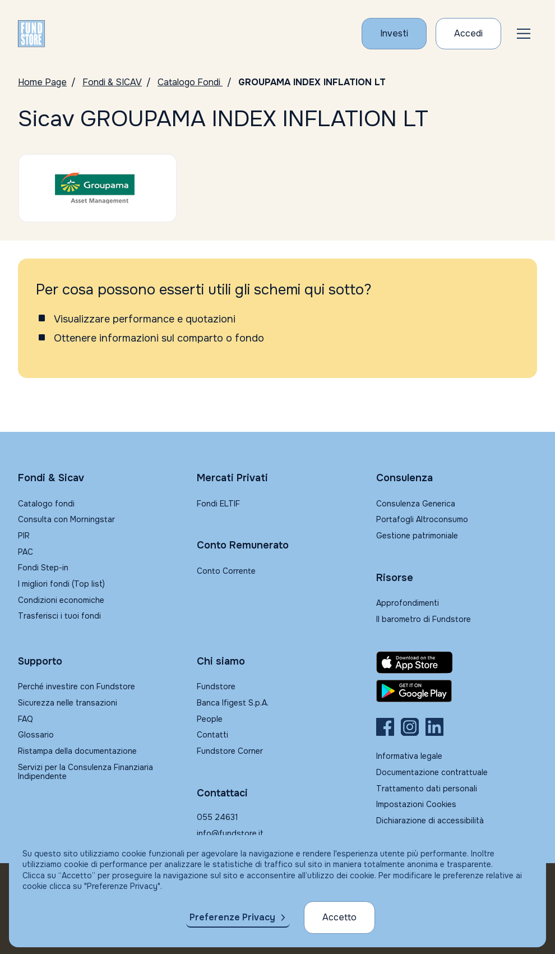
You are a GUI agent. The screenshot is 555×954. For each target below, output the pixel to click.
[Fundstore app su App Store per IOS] (456, 662)
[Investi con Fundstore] (394, 33)
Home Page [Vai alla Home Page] (42, 82)
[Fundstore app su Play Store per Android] (456, 691)
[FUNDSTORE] (31, 33)
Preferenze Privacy (232, 917)
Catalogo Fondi (190, 82)
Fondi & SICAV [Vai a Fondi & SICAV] (112, 82)
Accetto (339, 917)
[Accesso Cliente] (468, 33)
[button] (523, 33)
